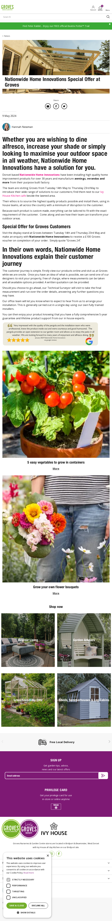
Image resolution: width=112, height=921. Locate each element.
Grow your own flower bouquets (56, 587)
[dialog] (27, 885)
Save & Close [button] (16, 905)
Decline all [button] (38, 905)
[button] (27, 913)
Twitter (64, 106)
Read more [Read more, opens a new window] (29, 872)
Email (48, 106)
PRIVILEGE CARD (56, 790)
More (56, 468)
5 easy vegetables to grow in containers (56, 462)
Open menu (108, 8)
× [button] (47, 856)
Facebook (56, 106)
